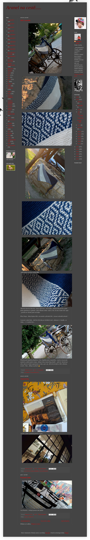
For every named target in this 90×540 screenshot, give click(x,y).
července (80, 127)
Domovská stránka (45, 521)
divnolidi (10, 71)
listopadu (80, 105)
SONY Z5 (31, 516)
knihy (9, 85)
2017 (77, 146)
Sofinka (10, 123)
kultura (9, 91)
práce (27, 516)
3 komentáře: (40, 370)
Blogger (67, 532)
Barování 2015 (11, 45)
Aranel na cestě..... (23, 7)
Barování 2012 (11, 34)
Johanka (10, 83)
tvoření (9, 137)
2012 (77, 159)
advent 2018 (11, 31)
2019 (77, 97)
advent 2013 (11, 20)
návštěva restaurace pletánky (32, 471)
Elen (9, 75)
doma (9, 73)
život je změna (11, 145)
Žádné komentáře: (42, 468)
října (79, 109)
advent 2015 (11, 27)
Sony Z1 (10, 125)
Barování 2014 (11, 41)
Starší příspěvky (65, 521)
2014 (77, 154)
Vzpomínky (24, 379)
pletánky (28, 372)
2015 (77, 151)
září (79, 112)
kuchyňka (10, 88)
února (79, 141)
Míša (9, 93)
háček (9, 79)
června (79, 131)
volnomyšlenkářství (34, 372)
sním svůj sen (11, 119)
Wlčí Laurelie (25, 20)
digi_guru (47, 532)
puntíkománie (11, 114)
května (79, 134)
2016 (77, 149)
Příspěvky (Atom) (35, 524)
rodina (9, 117)
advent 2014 (11, 23)
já (24, 372)
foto (9, 77)
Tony (9, 135)
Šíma (9, 131)
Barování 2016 (11, 49)
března (79, 138)
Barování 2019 (11, 56)
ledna (79, 143)
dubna (79, 136)
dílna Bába (10, 68)
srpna (79, 125)
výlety (9, 143)
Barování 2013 (11, 38)
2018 (77, 99)
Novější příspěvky (25, 521)
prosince (80, 101)
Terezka (10, 133)
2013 (77, 156)
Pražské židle (25, 478)
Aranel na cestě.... (78, 42)
